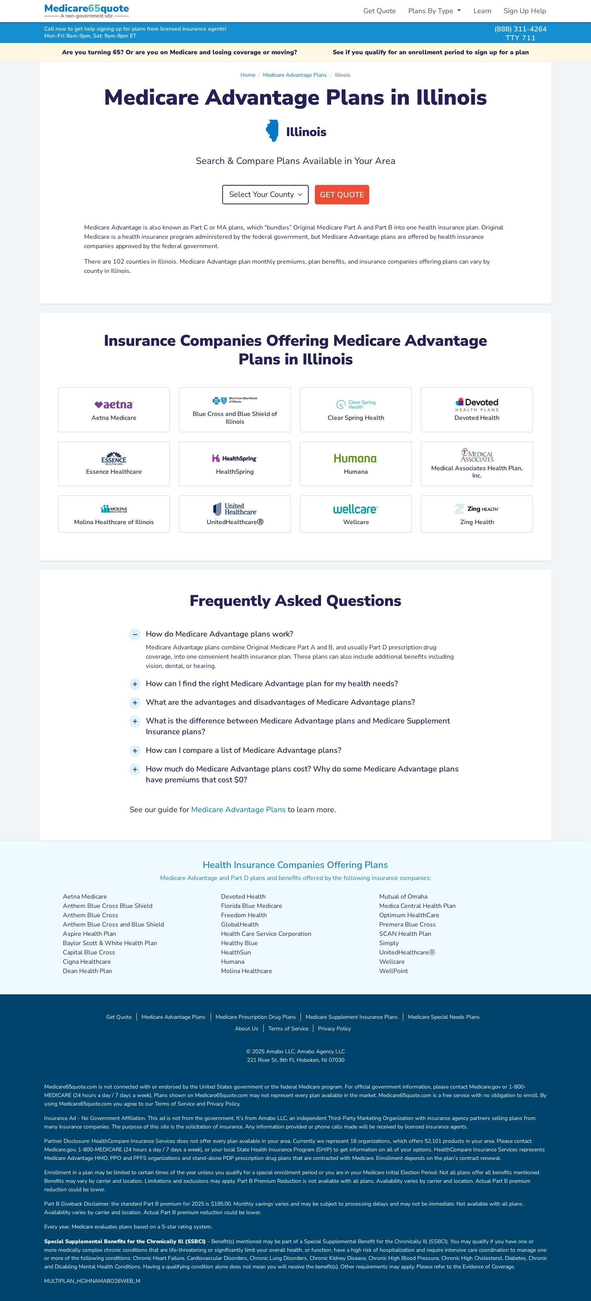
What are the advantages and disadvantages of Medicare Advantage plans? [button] (280, 702)
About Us (246, 1028)
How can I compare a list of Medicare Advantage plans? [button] (243, 750)
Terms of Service (288, 1028)
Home (247, 75)
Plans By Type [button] (431, 11)
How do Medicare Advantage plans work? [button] (219, 634)
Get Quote (379, 11)
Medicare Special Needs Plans (444, 1017)
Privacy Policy (334, 1028)
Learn (482, 11)
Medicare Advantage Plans (295, 75)
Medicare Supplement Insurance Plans (352, 1017)
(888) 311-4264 (520, 29)
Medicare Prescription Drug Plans (256, 1017)
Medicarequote (86, 8)
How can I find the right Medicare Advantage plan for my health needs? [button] (272, 683)
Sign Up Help (525, 11)
